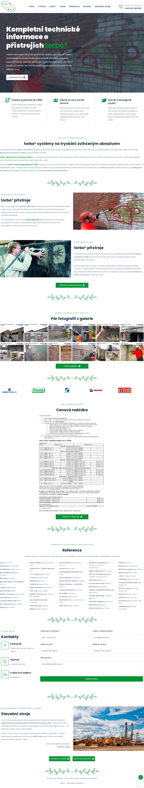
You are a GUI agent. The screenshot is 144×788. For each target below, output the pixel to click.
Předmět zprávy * (100, 644)
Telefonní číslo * (47, 644)
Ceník (63, 6)
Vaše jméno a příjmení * (50, 631)
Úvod (31, 6)
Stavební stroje (103, 6)
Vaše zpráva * (46, 658)
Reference (74, 6)
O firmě (42, 6)
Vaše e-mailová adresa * (103, 631)
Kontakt (87, 6)
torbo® (52, 6)
